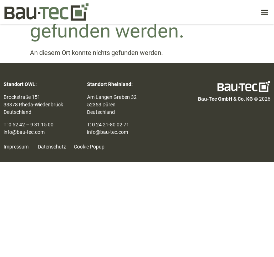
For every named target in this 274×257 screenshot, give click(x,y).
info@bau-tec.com (24, 132)
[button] (264, 12)
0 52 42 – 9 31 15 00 (31, 124)
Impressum (16, 147)
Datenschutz (52, 147)
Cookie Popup (89, 147)
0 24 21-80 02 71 (110, 124)
